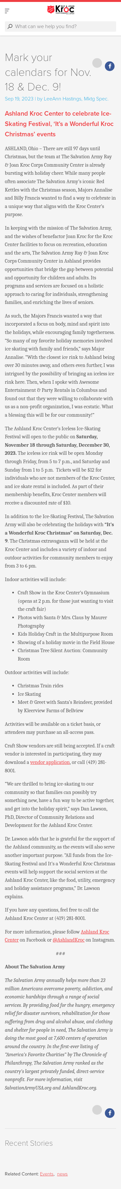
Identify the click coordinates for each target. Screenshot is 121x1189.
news (62, 1174)
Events (47, 1174)
